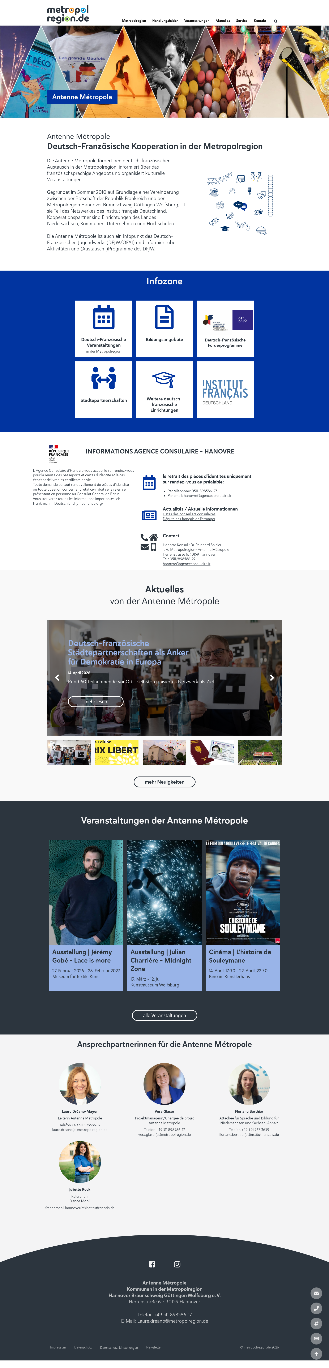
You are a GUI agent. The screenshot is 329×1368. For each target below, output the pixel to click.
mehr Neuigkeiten (164, 782)
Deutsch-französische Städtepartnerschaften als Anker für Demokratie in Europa (128, 652)
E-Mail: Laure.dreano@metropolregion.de (164, 1321)
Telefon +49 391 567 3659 (249, 1129)
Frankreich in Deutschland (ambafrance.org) (68, 503)
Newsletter (154, 1347)
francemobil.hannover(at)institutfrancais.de (80, 1208)
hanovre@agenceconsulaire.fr (186, 564)
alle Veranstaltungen (164, 1015)
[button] (134, 22)
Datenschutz (83, 1347)
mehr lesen (95, 701)
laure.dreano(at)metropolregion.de (79, 1129)
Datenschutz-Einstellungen (119, 1348)
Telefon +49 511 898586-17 (79, 1125)
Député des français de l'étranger (189, 519)
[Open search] (276, 21)
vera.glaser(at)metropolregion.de (164, 1134)
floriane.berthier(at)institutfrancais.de (249, 1134)
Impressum (58, 1347)
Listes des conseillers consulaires (189, 514)
